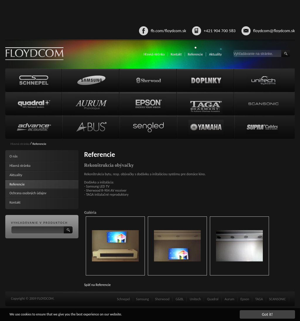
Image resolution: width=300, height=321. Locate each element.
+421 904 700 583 (220, 30)
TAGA (259, 299)
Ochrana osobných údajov (28, 193)
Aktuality (215, 54)
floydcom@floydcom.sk (274, 30)
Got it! (267, 314)
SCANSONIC (277, 299)
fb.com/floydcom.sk (168, 30)
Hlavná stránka (153, 54)
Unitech (195, 299)
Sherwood (162, 299)
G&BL (180, 299)
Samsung (142, 299)
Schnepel (123, 299)
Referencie (195, 54)
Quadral (212, 299)
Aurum (229, 299)
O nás (14, 156)
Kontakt (176, 54)
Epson (245, 299)
